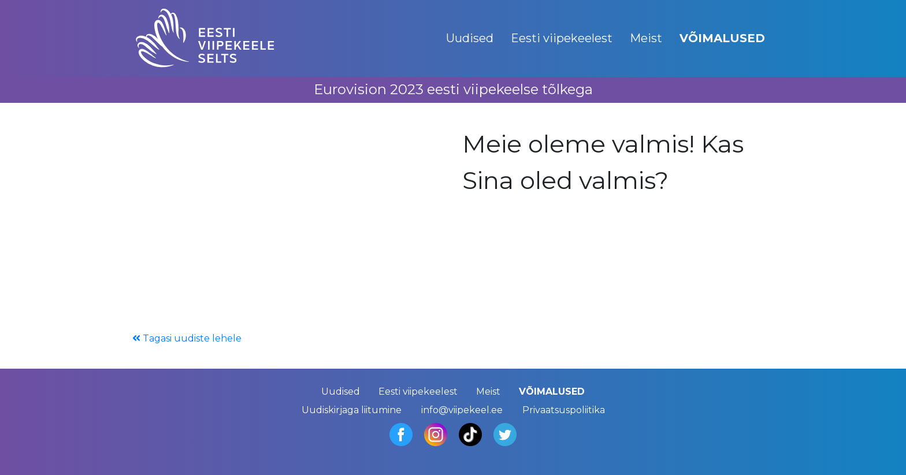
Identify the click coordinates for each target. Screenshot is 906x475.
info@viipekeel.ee (462, 410)
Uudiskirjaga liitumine (352, 410)
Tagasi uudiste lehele (187, 338)
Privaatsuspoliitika (563, 410)
